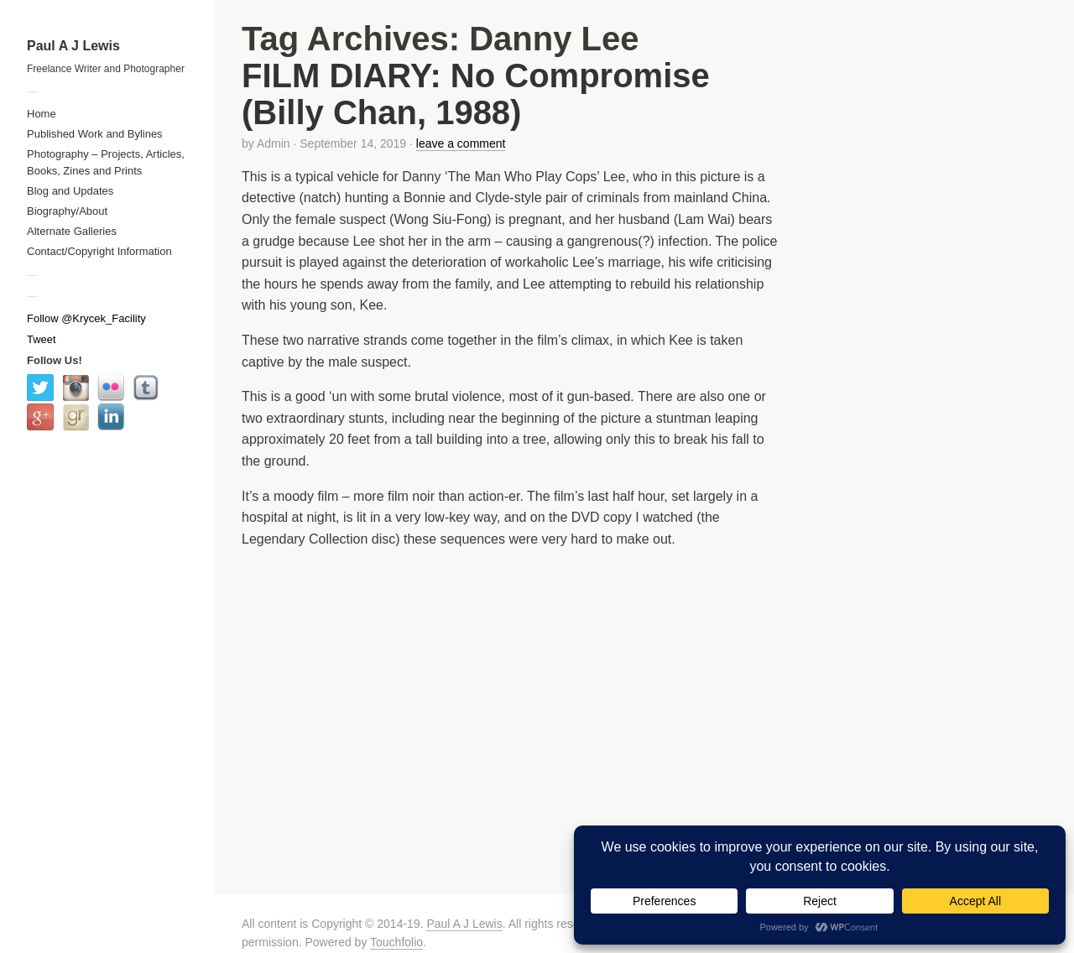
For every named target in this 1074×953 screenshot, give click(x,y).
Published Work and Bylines (95, 134)
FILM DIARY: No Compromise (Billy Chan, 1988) (476, 94)
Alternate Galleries (72, 231)
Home (41, 113)
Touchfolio (396, 942)
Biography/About (67, 211)
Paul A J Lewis (73, 46)
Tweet (41, 339)
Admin (273, 143)
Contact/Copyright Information (99, 251)
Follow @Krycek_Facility (86, 318)
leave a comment (461, 143)
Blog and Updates (70, 191)
